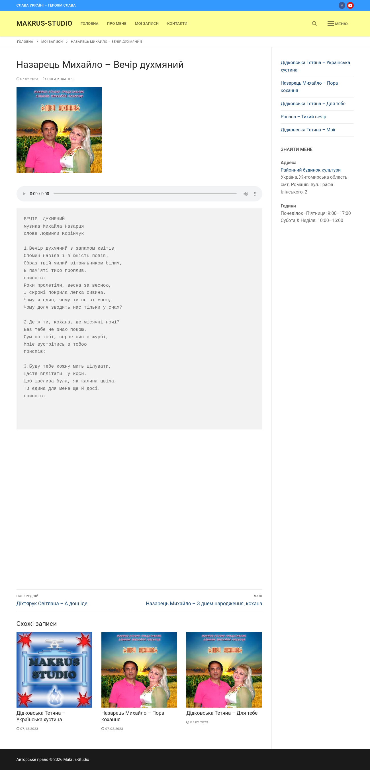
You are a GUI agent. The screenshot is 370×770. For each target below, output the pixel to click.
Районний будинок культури (311, 170)
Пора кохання (58, 79)
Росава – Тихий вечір (303, 116)
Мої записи (52, 42)
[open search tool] (314, 23)
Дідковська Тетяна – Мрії (308, 130)
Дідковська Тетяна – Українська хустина (315, 66)
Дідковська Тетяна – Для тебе (221, 713)
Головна (25, 42)
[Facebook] (342, 5)
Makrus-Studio (44, 23)
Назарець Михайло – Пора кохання (309, 86)
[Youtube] (350, 5)
